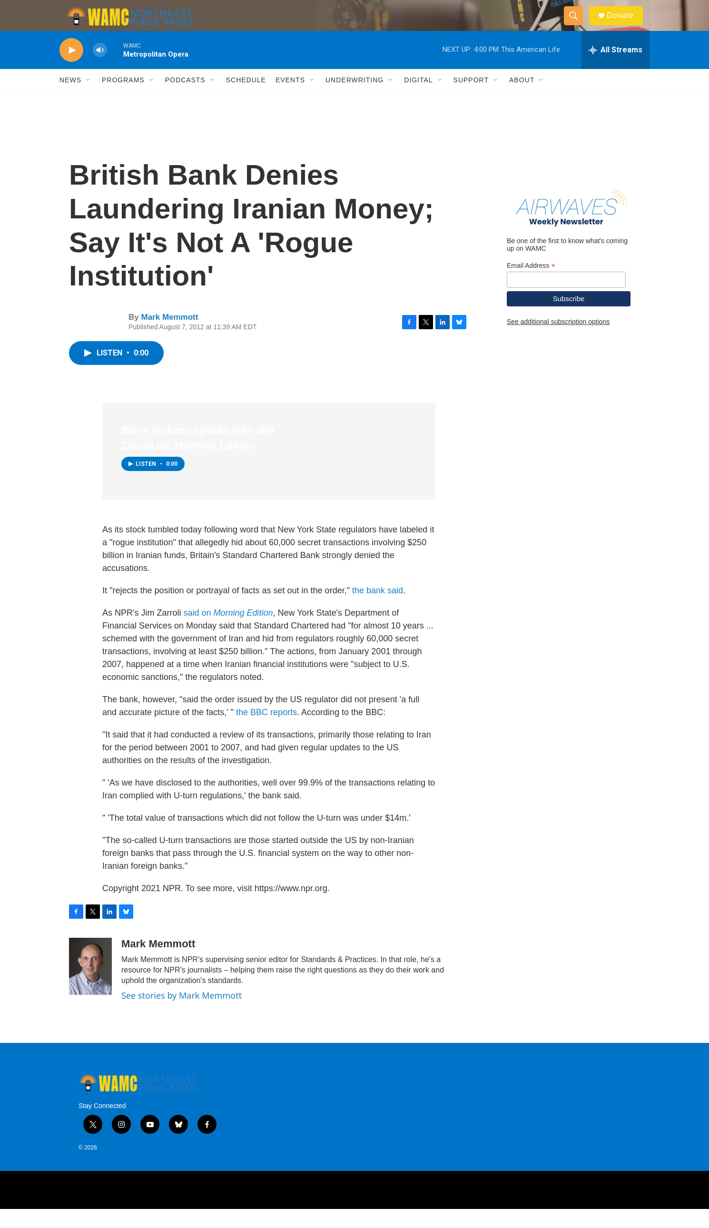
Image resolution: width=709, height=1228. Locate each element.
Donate (625, 25)
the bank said (377, 609)
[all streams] (615, 69)
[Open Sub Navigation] (88, 99)
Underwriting (354, 99)
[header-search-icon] (577, 25)
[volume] (100, 69)
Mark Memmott (169, 336)
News (70, 99)
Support (471, 99)
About (521, 99)
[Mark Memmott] (90, 985)
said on (228, 632)
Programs (123, 99)
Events (290, 99)
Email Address (531, 284)
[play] (71, 69)
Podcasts (185, 99)
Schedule (246, 99)
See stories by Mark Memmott (181, 1014)
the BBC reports (266, 731)
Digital (418, 99)
